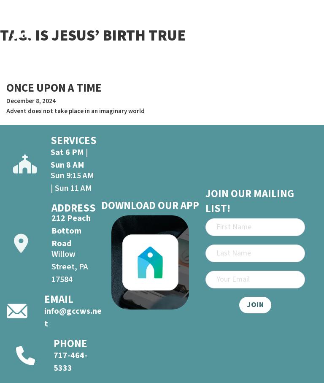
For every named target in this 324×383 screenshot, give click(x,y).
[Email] (255, 279)
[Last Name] (255, 253)
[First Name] (255, 227)
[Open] (307, 23)
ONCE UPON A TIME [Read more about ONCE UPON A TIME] (54, 88)
